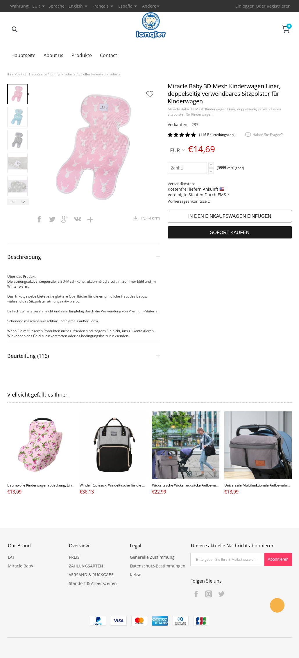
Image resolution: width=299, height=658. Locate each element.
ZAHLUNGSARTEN (86, 566)
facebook (39, 219)
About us (53, 55)
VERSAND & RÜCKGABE (91, 574)
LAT (11, 557)
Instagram (208, 594)
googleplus (65, 219)
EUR (177, 150)
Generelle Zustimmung (152, 557)
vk (77, 219)
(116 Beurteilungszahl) (217, 134)
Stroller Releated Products (99, 74)
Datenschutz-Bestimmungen (157, 566)
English (76, 6)
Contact (108, 55)
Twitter (221, 594)
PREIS (74, 557)
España (125, 6)
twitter (52, 219)
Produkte (81, 55)
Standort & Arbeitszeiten (93, 583)
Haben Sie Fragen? (268, 134)
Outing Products (63, 74)
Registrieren (279, 6)
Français (100, 6)
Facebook (196, 594)
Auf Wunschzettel (149, 94)
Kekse (135, 574)
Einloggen (245, 6)
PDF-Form (150, 218)
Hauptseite (23, 55)
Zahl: (175, 168)
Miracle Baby (20, 566)
